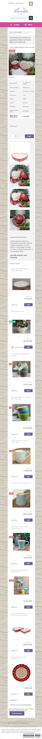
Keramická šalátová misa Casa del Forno (20, 354)
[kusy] (12, 135)
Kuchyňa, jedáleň (17, 32)
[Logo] (21, 10)
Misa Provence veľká (17, 311)
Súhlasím (38, 735)
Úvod (11, 32)
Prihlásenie (11, 3)
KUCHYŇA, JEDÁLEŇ (16, 255)
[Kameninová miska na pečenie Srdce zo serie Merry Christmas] (22, 54)
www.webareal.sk (24, 723)
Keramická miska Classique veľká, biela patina (19, 269)
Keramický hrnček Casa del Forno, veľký (19, 441)
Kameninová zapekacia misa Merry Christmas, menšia (20, 614)
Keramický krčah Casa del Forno (21, 483)
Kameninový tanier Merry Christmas (19, 658)
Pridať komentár (17, 713)
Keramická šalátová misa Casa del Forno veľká (20, 398)
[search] (31, 18)
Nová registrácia (20, 3)
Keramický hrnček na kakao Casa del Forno (19, 527)
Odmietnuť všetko (28, 735)
